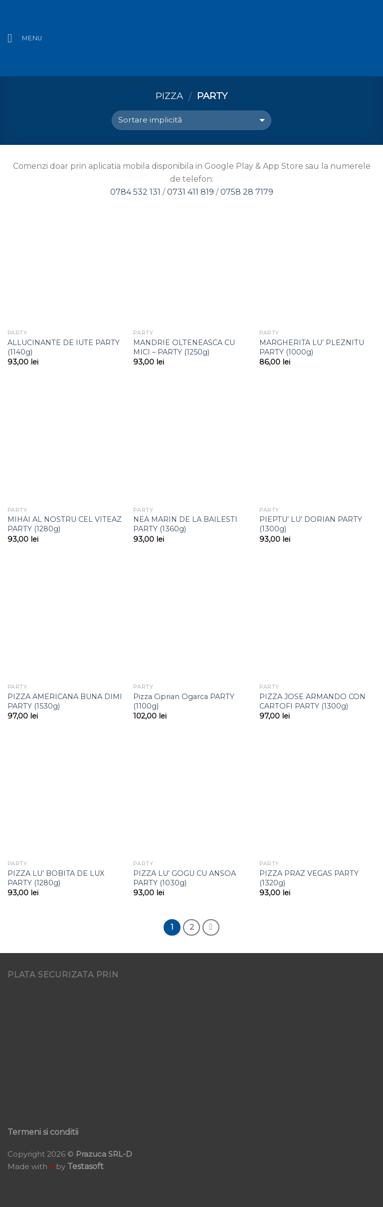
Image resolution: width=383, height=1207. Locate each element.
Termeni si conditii (42, 1132)
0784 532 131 (135, 192)
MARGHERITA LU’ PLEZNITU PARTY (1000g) (311, 347)
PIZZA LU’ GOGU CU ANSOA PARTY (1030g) (184, 878)
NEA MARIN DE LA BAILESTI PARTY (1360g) (185, 524)
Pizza (169, 96)
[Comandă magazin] (191, 120)
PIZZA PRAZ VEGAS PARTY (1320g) (309, 878)
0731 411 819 (190, 192)
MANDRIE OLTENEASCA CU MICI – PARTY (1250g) (184, 347)
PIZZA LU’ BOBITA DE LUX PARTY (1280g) (55, 878)
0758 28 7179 (246, 192)
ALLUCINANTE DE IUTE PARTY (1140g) (63, 347)
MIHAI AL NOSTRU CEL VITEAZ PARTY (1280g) (64, 524)
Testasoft (85, 1166)
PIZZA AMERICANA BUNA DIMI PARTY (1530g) (64, 701)
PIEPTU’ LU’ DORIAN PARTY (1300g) (310, 524)
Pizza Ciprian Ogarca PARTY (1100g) (183, 701)
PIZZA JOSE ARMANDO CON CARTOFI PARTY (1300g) (312, 701)
